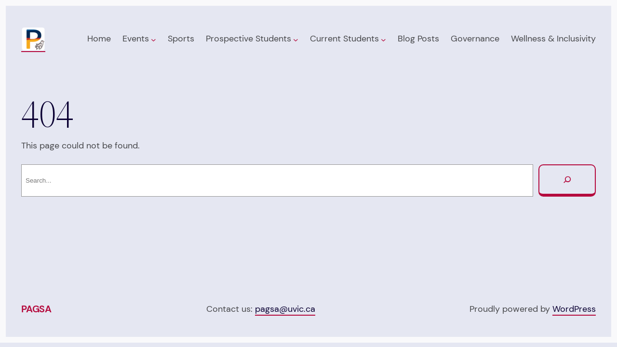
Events (135, 38)
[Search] (567, 180)
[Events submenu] (153, 39)
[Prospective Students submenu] (295, 39)
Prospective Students (248, 38)
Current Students (344, 38)
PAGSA (36, 309)
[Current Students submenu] (383, 39)
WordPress (574, 309)
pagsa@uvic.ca (285, 309)
